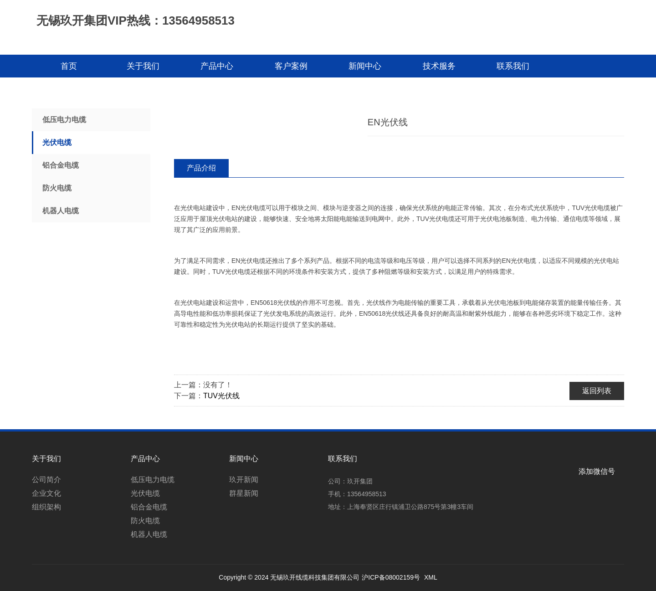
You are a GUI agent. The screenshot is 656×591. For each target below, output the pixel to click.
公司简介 (46, 479)
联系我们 (513, 66)
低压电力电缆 (64, 119)
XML (430, 577)
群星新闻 (243, 493)
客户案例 (291, 66)
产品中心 (216, 66)
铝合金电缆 (60, 165)
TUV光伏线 (221, 396)
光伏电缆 (57, 142)
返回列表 (596, 391)
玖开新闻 (243, 479)
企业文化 (46, 493)
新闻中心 (364, 66)
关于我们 (143, 66)
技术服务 (439, 66)
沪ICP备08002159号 (391, 577)
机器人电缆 (60, 211)
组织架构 (46, 507)
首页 (69, 66)
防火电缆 (57, 188)
